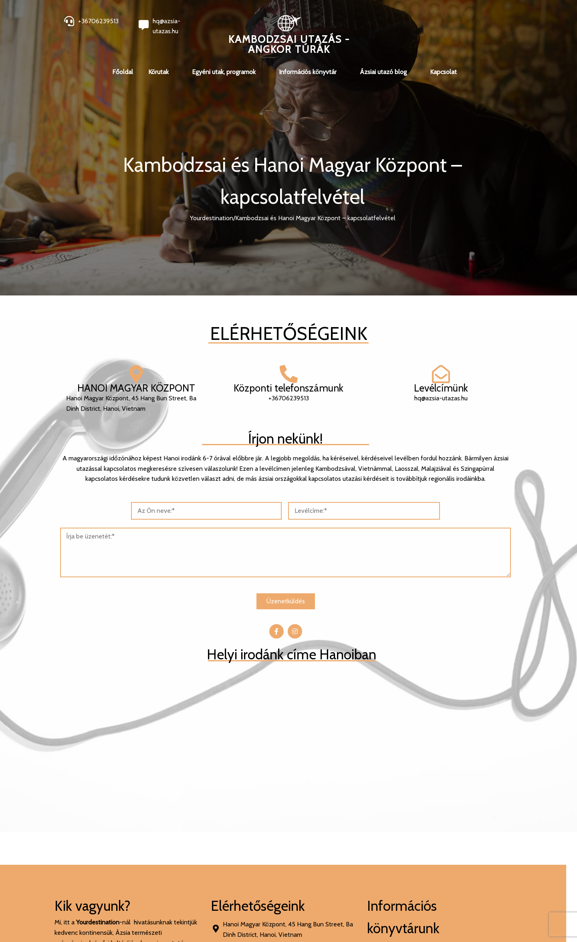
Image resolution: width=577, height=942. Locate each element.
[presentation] (302, 840)
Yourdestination (211, 218)
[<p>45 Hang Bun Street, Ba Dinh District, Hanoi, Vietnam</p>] (417, 533)
